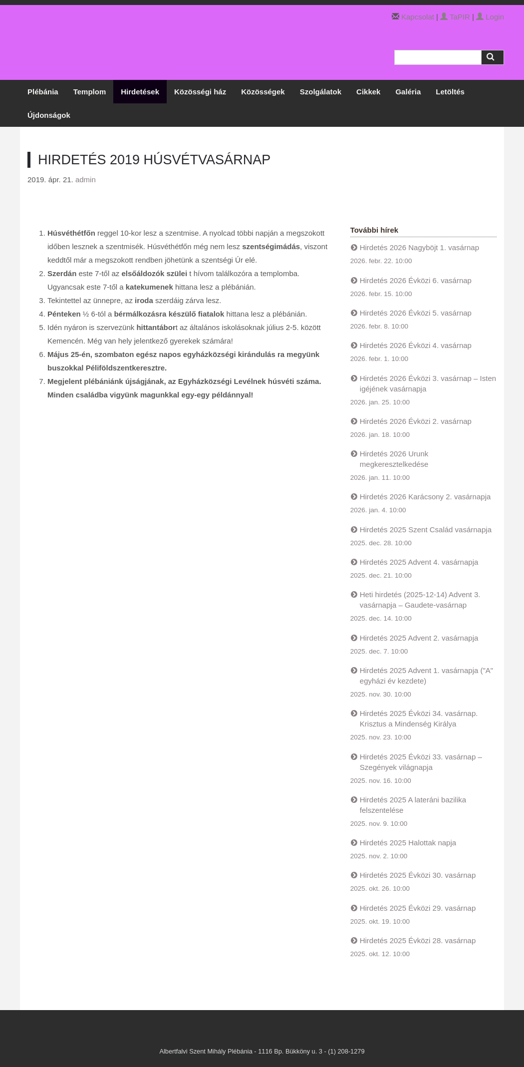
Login (490, 16)
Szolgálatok (320, 91)
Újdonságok (48, 115)
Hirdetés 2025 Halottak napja (408, 842)
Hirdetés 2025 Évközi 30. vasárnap (418, 875)
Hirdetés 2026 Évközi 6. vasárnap (416, 280)
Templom (89, 91)
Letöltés (450, 91)
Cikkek (368, 91)
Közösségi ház (200, 91)
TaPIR (455, 16)
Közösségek (263, 91)
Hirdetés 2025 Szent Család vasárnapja (426, 529)
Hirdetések (140, 91)
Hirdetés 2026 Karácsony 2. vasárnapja (425, 496)
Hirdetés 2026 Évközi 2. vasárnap (416, 421)
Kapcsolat (417, 16)
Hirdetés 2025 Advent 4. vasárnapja (419, 562)
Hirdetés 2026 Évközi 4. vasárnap (416, 345)
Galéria (408, 91)
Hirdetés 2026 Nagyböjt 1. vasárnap (419, 247)
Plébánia (42, 91)
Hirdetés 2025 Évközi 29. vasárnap (418, 908)
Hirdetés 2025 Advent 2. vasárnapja (419, 638)
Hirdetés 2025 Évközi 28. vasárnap (418, 940)
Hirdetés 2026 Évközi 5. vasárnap (416, 313)
